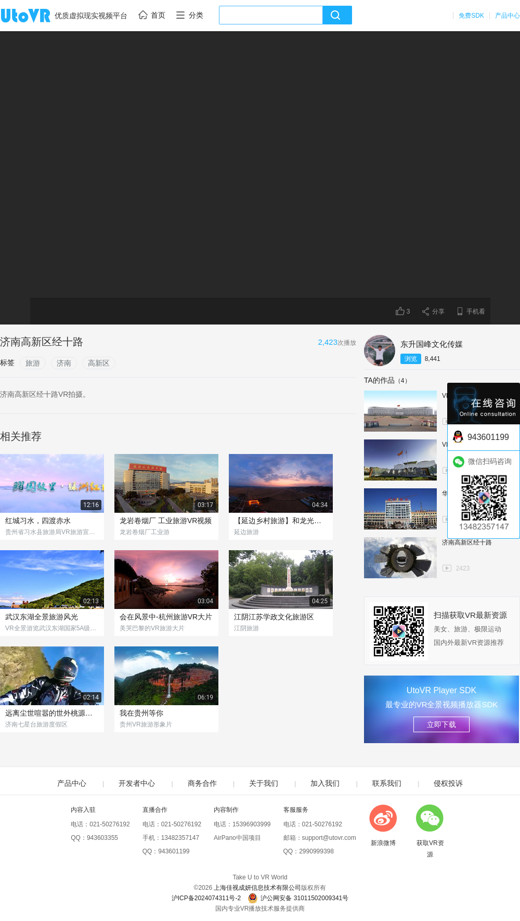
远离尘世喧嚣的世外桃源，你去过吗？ (52, 713)
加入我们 (325, 783)
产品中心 (507, 15)
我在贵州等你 (141, 713)
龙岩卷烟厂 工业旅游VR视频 (166, 520)
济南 (64, 363)
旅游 (32, 363)
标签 (7, 362)
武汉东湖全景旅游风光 (41, 617)
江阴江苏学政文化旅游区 (274, 617)
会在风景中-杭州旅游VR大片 (166, 617)
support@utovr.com (329, 837)
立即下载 (441, 724)
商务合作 (202, 783)
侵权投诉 (448, 783)
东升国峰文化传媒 (431, 344)
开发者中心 (137, 783)
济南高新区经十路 (467, 542)
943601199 (173, 851)
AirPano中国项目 (237, 837)
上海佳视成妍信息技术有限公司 (257, 887)
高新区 (99, 363)
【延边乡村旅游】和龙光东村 (281, 520)
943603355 (102, 837)
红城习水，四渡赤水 (38, 520)
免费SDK (471, 15)
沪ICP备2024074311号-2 (206, 898)
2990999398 (316, 851)
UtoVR (37, 16)
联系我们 (386, 783)
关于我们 (263, 783)
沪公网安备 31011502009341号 (298, 898)
